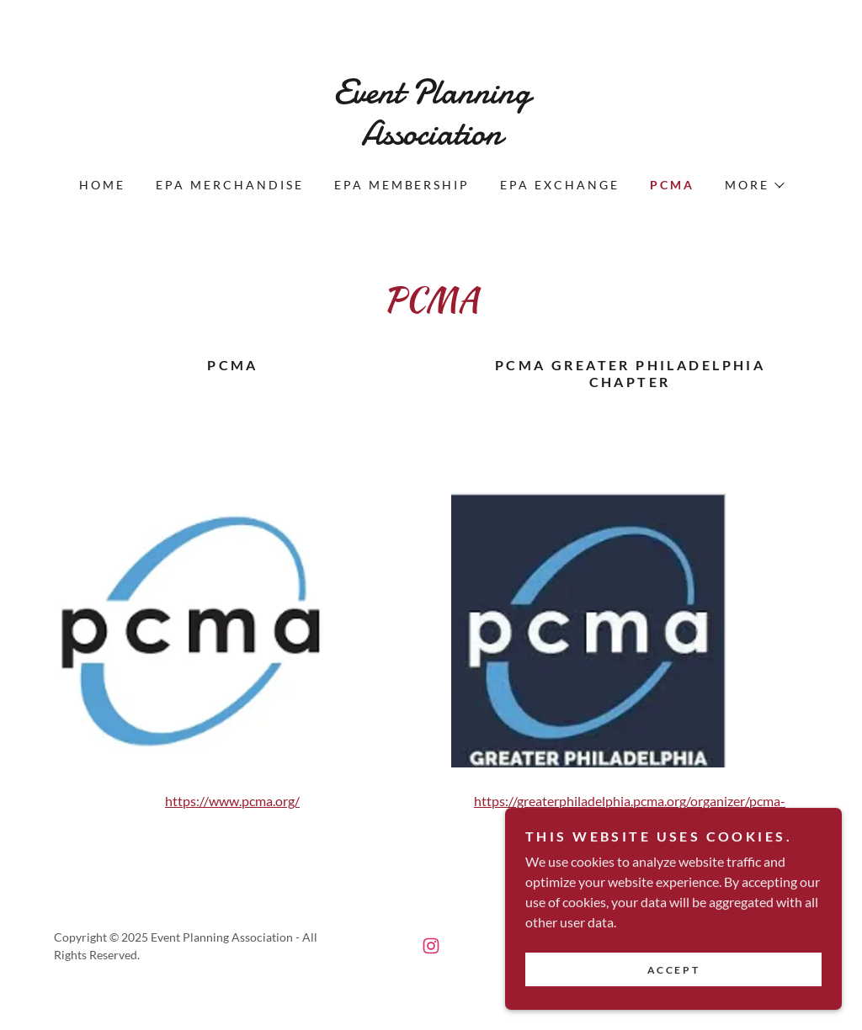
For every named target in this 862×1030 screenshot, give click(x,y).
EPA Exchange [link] (560, 185)
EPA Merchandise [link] (230, 185)
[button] (753, 185)
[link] (431, 139)
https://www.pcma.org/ (232, 801)
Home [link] (102, 185)
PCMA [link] (672, 185)
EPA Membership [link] (402, 185)
